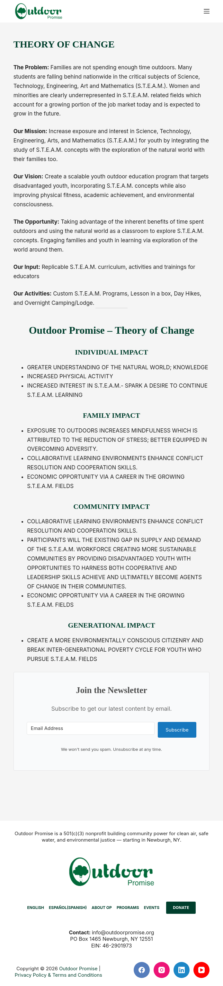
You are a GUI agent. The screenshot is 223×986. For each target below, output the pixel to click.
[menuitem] (35, 908)
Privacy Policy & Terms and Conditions (58, 975)
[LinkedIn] (182, 970)
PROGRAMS (128, 907)
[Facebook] (142, 970)
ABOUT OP (102, 907)
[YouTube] (201, 970)
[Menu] (207, 11)
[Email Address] (91, 728)
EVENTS (152, 907)
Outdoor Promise (78, 968)
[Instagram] (162, 970)
